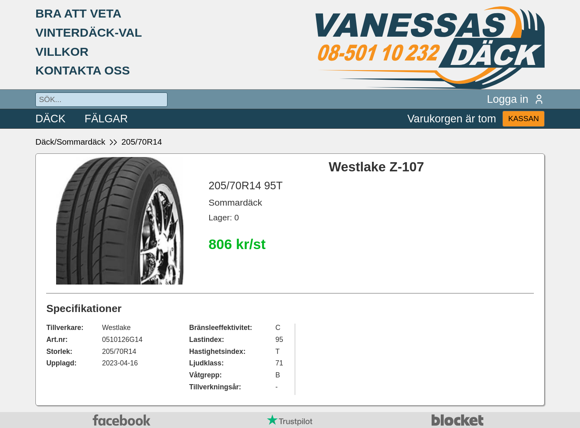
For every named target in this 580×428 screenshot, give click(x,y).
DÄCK (50, 118)
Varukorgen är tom (451, 118)
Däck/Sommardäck (70, 141)
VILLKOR (61, 51)
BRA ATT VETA (78, 13)
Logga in (516, 99)
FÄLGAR (106, 118)
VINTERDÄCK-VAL (88, 32)
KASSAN (523, 118)
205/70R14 (141, 141)
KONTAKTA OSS (82, 70)
